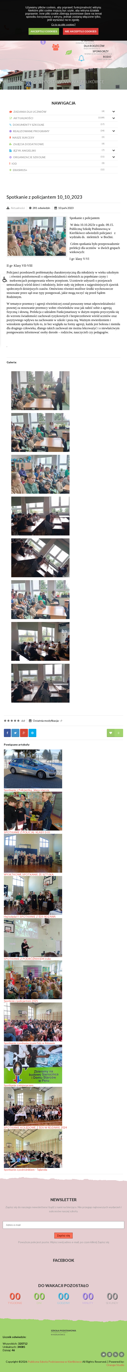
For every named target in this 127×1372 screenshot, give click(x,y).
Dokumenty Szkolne (56, 124)
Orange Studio (115, 1365)
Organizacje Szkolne (56, 157)
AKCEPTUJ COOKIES (43, 31)
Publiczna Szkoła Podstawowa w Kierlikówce (55, 1361)
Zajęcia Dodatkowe (56, 144)
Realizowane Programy (56, 131)
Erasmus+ (56, 170)
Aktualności (56, 118)
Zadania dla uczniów (56, 111)
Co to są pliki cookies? (63, 24)
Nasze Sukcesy (56, 137)
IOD (56, 163)
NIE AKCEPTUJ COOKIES (80, 31)
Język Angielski (56, 150)
